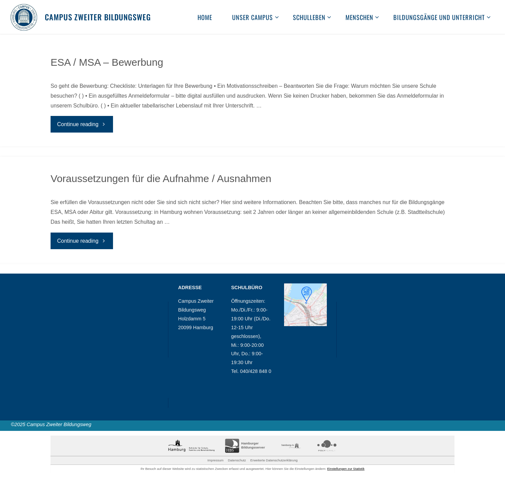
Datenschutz (237, 460)
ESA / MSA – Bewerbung (107, 62)
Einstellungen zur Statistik (345, 469)
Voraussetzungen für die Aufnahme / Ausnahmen (161, 178)
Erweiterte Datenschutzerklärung (274, 460)
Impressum (215, 460)
